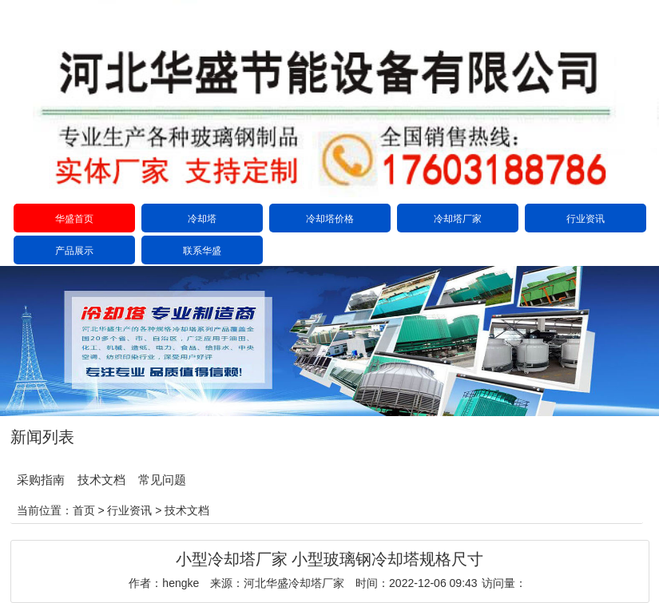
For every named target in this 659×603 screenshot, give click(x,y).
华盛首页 (74, 218)
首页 (84, 510)
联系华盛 (202, 250)
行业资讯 (585, 218)
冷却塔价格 (330, 218)
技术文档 (101, 479)
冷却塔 (202, 218)
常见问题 (162, 479)
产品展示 (74, 250)
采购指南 (41, 479)
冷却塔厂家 (458, 218)
